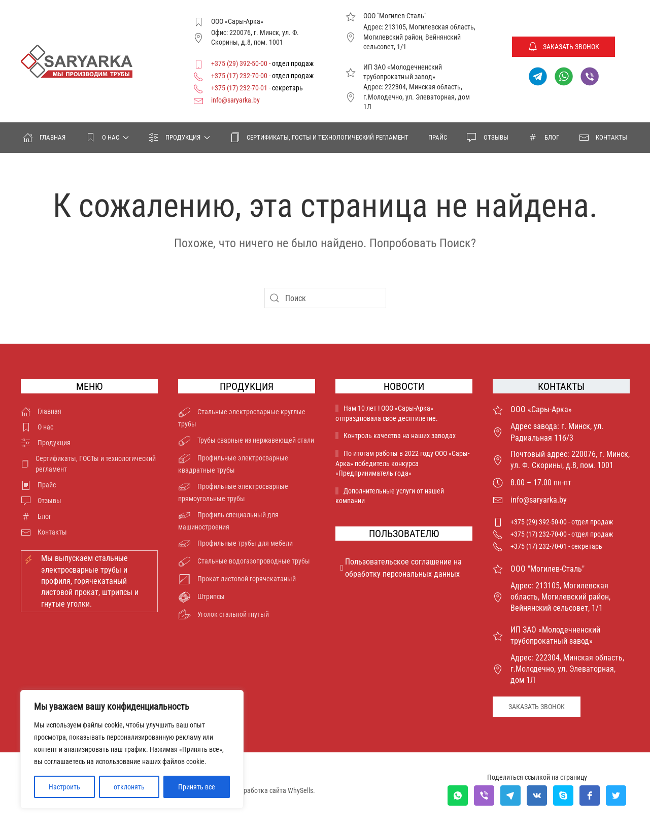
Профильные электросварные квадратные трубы (233, 463)
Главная (44, 137)
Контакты (603, 137)
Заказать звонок (563, 47)
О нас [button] (107, 137)
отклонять (129, 787)
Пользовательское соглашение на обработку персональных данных (401, 568)
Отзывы (487, 137)
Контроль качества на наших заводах (400, 436)
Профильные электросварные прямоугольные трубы (233, 492)
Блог (543, 137)
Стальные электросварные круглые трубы (241, 417)
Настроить (64, 787)
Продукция (46, 443)
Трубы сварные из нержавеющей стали (246, 441)
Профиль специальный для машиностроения (228, 520)
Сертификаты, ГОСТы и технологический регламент (319, 137)
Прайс (437, 137)
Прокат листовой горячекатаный (237, 579)
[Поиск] (325, 298)
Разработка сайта (259, 790)
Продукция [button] (179, 137)
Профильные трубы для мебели (235, 544)
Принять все (196, 787)
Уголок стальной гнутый (223, 615)
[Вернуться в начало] (76, 61)
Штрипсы (201, 597)
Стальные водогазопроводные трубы (244, 561)
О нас (37, 427)
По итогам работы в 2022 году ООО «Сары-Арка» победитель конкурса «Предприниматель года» (402, 463)
